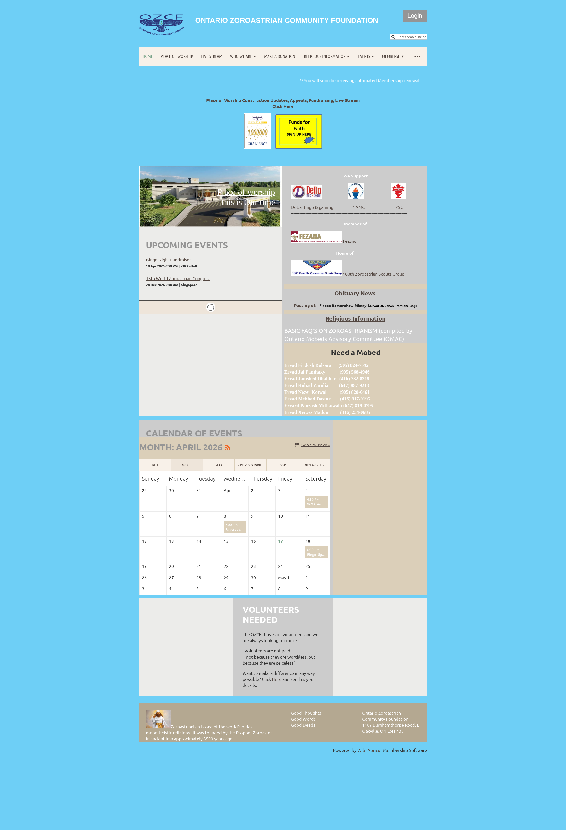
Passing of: (306, 305)
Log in (415, 16)
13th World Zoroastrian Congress (178, 278)
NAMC (358, 207)
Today (282, 465)
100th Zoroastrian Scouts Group (374, 273)
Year (219, 465)
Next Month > (314, 465)
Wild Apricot (369, 750)
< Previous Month (250, 465)
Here (276, 679)
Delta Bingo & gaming (312, 207)
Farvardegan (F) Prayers (243, 529)
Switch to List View (315, 444)
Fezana (349, 240)
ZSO (400, 207)
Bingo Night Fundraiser (168, 259)
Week (155, 465)
